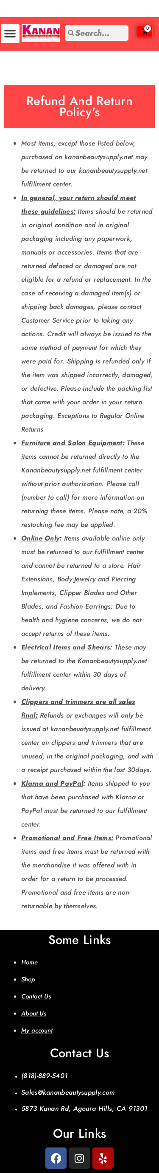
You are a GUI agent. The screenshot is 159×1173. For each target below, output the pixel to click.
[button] (10, 33)
